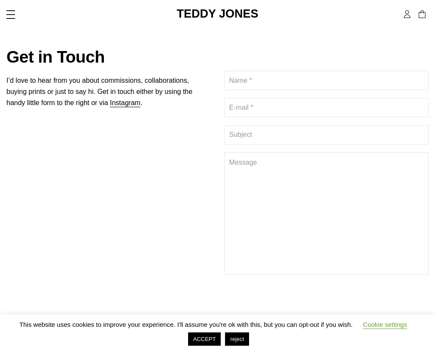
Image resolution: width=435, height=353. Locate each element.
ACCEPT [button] (204, 339)
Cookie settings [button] (385, 324)
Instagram (125, 102)
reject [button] (237, 339)
